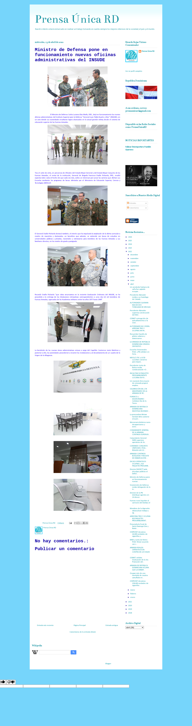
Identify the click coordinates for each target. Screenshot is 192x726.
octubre (133, 262)
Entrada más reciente (45, 625)
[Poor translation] (11, 682)
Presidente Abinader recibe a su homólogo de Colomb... (139, 297)
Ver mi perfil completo (133, 71)
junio (132, 277)
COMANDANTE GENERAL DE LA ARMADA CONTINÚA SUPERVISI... (140, 432)
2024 (130, 244)
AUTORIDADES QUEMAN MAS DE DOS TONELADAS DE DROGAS (140, 305)
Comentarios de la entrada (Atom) (83, 632)
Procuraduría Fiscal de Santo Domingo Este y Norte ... (139, 526)
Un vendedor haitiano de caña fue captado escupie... (139, 289)
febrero (133, 594)
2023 (130, 248)
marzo (132, 590)
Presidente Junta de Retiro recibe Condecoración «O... (139, 368)
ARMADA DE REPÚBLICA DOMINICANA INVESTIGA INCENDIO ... (140, 409)
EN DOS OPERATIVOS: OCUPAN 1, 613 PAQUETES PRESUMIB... (139, 464)
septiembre (135, 266)
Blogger (108, 664)
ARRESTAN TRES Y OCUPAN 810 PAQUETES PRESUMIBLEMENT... (140, 518)
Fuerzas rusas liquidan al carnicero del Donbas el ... (140, 503)
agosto (133, 269)
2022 (130, 252)
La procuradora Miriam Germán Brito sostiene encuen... (139, 417)
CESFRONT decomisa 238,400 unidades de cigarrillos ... (139, 583)
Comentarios (133, 208)
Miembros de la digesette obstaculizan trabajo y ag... (140, 511)
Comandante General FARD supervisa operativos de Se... (138, 440)
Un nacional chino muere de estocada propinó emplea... (139, 383)
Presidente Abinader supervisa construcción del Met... (139, 313)
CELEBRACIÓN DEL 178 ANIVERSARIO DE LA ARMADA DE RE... (138, 391)
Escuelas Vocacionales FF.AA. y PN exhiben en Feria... (139, 352)
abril (132, 284)
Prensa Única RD (77, 19)
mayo (132, 280)
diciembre (134, 255)
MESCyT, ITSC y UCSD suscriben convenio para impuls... (138, 360)
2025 (130, 241)
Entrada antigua (112, 625)
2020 (130, 606)
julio (132, 273)
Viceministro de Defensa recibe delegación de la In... (140, 487)
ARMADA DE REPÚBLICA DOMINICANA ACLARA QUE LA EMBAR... (139, 568)
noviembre (134, 258)
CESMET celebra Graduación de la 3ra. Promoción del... (139, 560)
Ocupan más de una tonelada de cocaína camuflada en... (139, 575)
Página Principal (80, 625)
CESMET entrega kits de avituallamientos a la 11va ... (139, 321)
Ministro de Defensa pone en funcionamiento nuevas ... (140, 479)
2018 (130, 613)
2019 (130, 609)
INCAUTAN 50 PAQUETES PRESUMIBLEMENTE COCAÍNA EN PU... (139, 375)
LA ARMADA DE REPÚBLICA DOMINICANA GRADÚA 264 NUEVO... (140, 344)
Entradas (131, 203)
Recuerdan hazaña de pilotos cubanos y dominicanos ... (138, 336)
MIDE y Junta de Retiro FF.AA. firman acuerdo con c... (139, 542)
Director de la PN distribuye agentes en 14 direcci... (139, 495)
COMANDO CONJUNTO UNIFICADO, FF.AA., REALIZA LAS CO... (139, 448)
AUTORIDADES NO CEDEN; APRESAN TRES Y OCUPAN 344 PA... (140, 328)
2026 (130, 237)
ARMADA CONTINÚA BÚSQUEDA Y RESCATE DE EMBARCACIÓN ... (139, 456)
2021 (130, 602)
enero (132, 597)
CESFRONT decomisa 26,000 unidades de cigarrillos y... (138, 534)
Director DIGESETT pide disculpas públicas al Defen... (139, 471)
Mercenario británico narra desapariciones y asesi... (140, 425)
